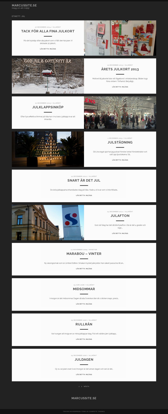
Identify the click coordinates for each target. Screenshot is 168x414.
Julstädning (120, 142)
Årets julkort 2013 (120, 69)
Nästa (86, 386)
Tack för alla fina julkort (48, 31)
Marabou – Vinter (84, 254)
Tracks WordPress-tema (74, 411)
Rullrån (84, 324)
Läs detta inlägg (48, 49)
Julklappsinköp (48, 107)
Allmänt (57, 27)
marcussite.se (24, 5)
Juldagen (84, 359)
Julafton (120, 216)
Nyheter (93, 249)
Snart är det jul (83, 180)
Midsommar (84, 289)
